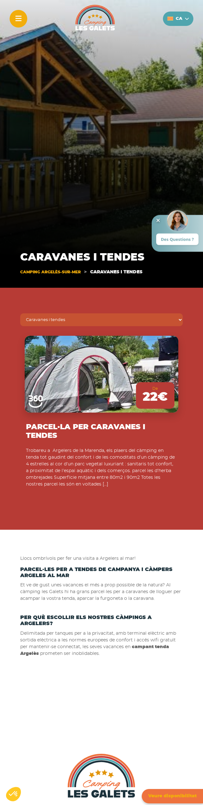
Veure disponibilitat (172, 796)
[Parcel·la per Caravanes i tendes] (101, 374)
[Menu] (18, 19)
